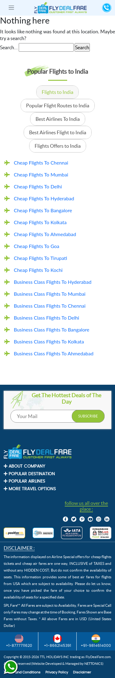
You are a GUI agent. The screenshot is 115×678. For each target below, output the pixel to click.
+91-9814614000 (96, 640)
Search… (9, 47)
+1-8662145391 (57, 640)
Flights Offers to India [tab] (58, 146)
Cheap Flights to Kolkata (40, 222)
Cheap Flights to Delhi (38, 186)
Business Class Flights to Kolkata (49, 341)
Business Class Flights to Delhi (46, 317)
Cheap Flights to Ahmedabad (45, 234)
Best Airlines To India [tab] (58, 119)
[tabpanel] (57, 258)
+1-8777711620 (19, 640)
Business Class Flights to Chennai (50, 306)
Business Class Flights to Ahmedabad (54, 353)
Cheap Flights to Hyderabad (44, 198)
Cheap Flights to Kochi (38, 270)
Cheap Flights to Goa (36, 246)
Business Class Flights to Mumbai (50, 294)
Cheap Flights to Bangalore (43, 210)
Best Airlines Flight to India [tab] (57, 132)
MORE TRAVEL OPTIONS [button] (30, 489)
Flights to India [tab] (57, 92)
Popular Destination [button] (29, 474)
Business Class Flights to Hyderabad (52, 282)
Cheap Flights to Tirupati (40, 258)
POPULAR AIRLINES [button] (24, 481)
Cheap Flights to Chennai (41, 162)
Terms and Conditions (22, 672)
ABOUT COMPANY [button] (24, 466)
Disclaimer (82, 672)
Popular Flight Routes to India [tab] (57, 105)
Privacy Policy (56, 672)
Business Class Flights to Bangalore (51, 329)
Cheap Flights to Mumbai (41, 174)
